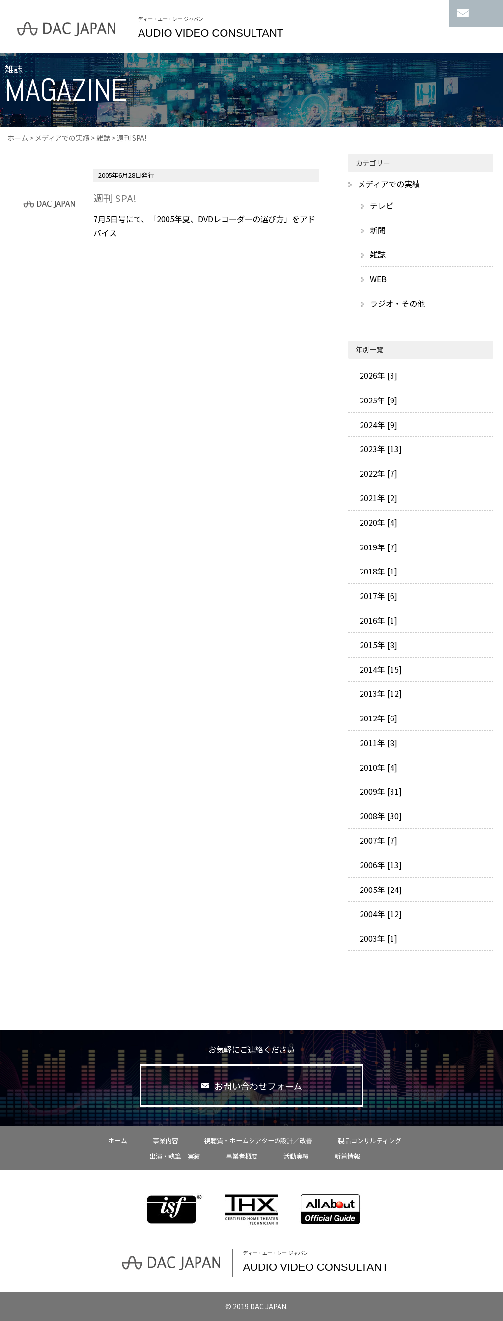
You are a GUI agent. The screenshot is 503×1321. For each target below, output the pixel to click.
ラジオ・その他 (397, 303)
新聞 (378, 230)
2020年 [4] (377, 522)
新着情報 (347, 1156)
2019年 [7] (377, 547)
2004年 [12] (380, 913)
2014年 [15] (380, 669)
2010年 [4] (377, 767)
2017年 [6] (377, 596)
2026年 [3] (377, 375)
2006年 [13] (380, 865)
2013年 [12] (380, 693)
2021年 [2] (377, 498)
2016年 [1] (377, 620)
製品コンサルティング (369, 1140)
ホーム (17, 138)
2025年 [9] (377, 400)
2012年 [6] (377, 718)
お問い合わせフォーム (251, 1085)
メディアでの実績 (62, 138)
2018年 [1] (377, 571)
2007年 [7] (377, 840)
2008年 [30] (380, 816)
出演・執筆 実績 (174, 1156)
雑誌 (103, 138)
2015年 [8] (377, 645)
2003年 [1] (377, 938)
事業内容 (165, 1140)
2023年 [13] (380, 449)
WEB (378, 279)
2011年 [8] (377, 742)
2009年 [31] (380, 791)
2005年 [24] (380, 889)
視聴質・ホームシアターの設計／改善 (258, 1140)
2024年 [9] (377, 425)
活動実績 (296, 1156)
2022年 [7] (377, 473)
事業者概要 (242, 1156)
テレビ (381, 205)
